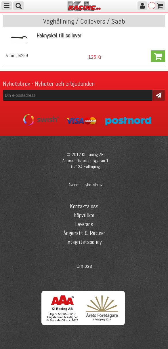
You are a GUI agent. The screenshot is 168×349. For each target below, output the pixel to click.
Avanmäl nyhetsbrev (85, 185)
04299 (22, 55)
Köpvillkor (84, 215)
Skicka (158, 95)
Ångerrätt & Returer (84, 233)
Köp (158, 56)
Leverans (84, 224)
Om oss (84, 266)
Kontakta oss (84, 206)
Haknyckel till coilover (59, 35)
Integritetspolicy (84, 242)
